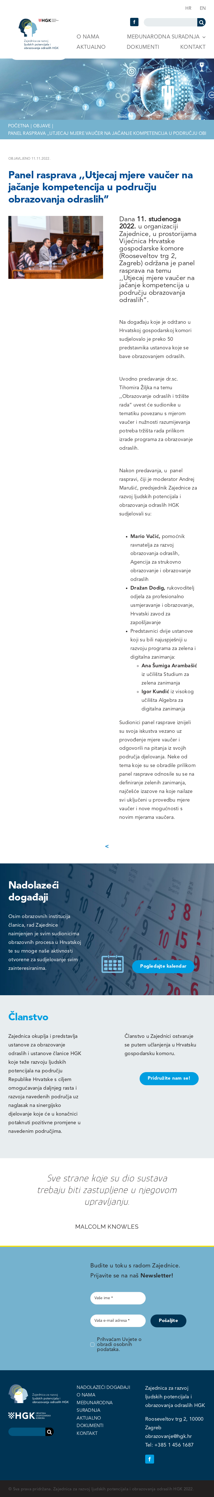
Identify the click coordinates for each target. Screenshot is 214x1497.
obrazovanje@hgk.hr (168, 1436)
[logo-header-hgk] (38, 20)
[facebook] (134, 22)
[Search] (201, 22)
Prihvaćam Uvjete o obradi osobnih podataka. (119, 1344)
